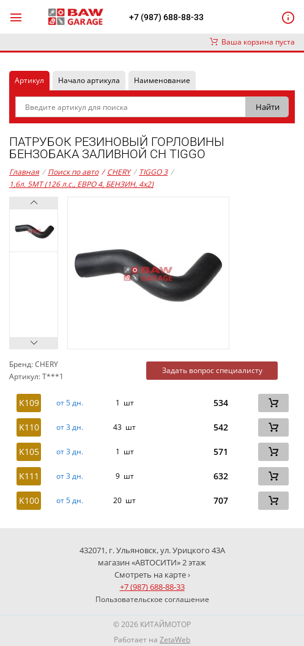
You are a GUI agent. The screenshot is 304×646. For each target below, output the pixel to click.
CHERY (116, 172)
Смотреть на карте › (152, 574)
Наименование (162, 80)
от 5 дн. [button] (69, 403)
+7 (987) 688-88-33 (166, 17)
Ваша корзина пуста (252, 42)
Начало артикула (89, 80)
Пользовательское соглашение (152, 599)
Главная (24, 172)
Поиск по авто (73, 172)
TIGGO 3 (153, 172)
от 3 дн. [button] (69, 427)
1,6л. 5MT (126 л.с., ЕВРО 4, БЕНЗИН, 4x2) (81, 184)
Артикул (29, 80)
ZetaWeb (175, 639)
